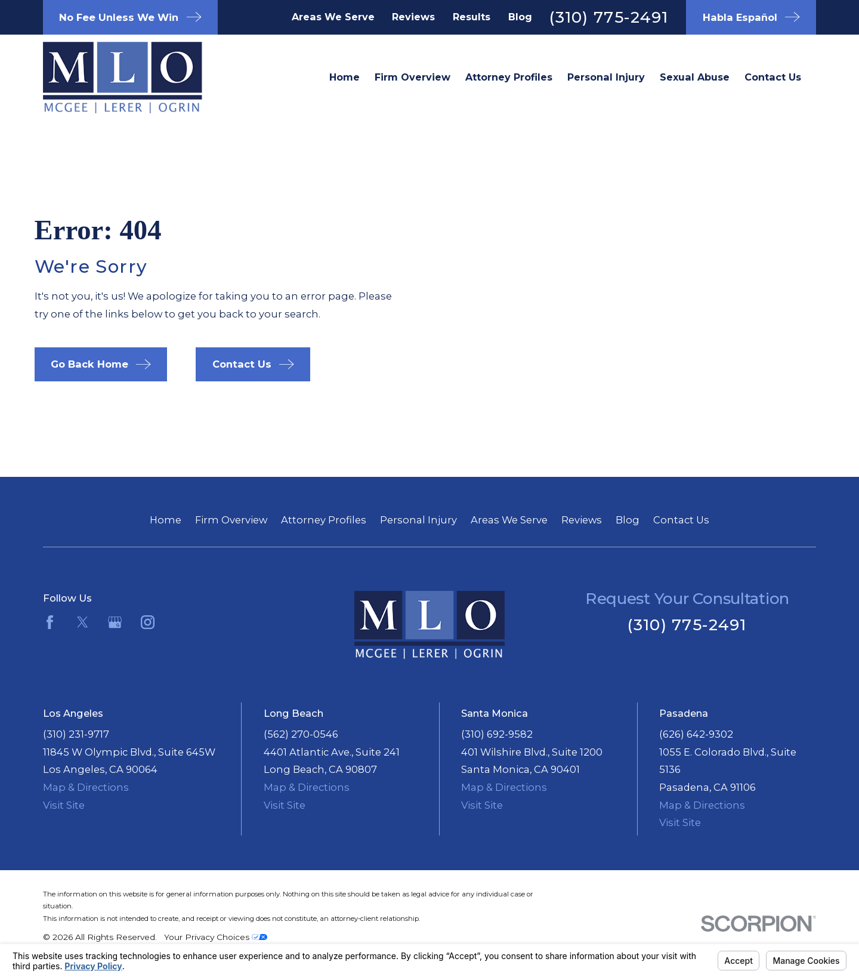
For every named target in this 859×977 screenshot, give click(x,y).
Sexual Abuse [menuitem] (695, 77)
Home (165, 520)
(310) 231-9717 (76, 734)
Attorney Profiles (323, 520)
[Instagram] (148, 622)
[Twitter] (82, 622)
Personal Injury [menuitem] (606, 77)
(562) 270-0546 (301, 734)
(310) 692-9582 (497, 734)
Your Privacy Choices (215, 937)
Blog (520, 17)
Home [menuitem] (344, 77)
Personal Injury (418, 520)
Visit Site (64, 805)
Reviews (413, 17)
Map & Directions (86, 787)
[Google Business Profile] (115, 622)
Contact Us (681, 520)
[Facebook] (50, 622)
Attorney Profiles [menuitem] (508, 77)
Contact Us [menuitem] (772, 77)
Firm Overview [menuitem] (412, 77)
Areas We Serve (333, 17)
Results (471, 17)
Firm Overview (231, 520)
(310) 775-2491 (608, 17)
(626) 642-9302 (696, 734)
